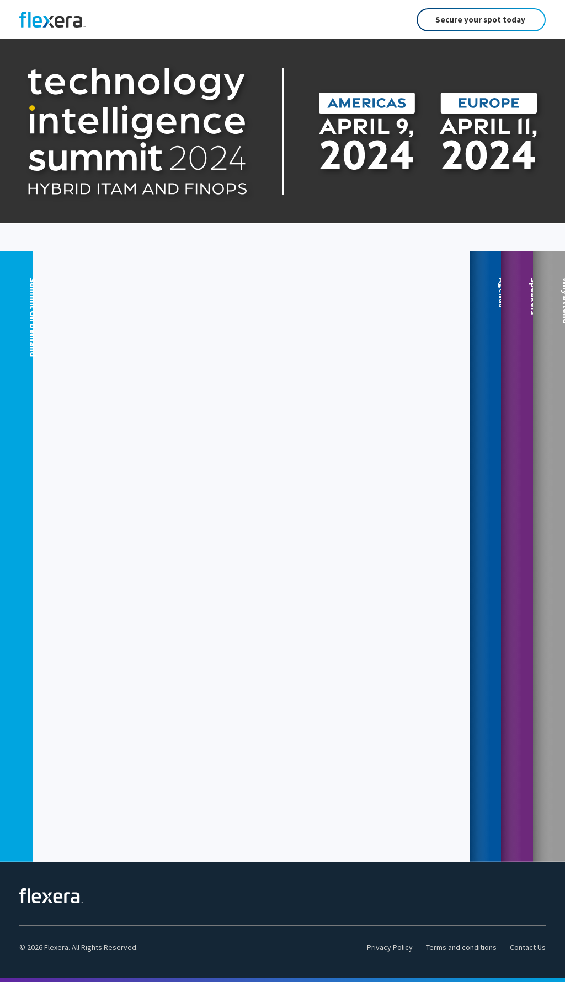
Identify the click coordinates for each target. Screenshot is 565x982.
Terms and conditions (461, 947)
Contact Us (528, 947)
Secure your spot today (480, 19)
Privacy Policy (390, 947)
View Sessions (328, 423)
